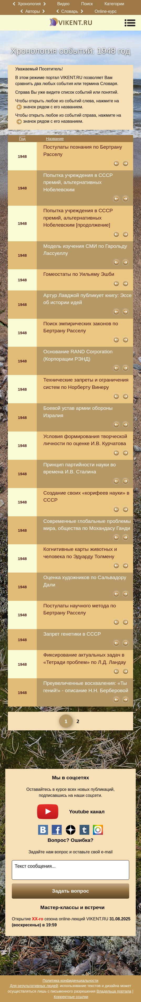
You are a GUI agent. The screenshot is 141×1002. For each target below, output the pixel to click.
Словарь (69, 11)
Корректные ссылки (71, 997)
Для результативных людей (34, 986)
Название (55, 138)
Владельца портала (114, 991)
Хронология (29, 4)
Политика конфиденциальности (70, 980)
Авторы (32, 11)
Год (22, 138)
